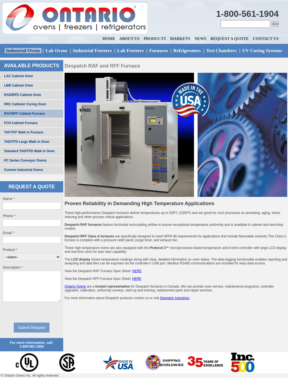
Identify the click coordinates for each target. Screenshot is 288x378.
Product (10, 250)
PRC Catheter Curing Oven (25, 104)
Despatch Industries (174, 298)
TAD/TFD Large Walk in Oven (26, 142)
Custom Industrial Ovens (23, 170)
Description (13, 267)
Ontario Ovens (75, 286)
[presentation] (32, 312)
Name (9, 199)
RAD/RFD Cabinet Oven (22, 95)
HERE (137, 271)
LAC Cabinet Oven (18, 76)
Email (8, 233)
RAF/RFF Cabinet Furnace (24, 114)
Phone (9, 216)
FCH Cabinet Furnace (21, 123)
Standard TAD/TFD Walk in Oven (29, 151)
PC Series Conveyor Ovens (25, 160)
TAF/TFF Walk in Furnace (23, 132)
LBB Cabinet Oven (18, 85)
